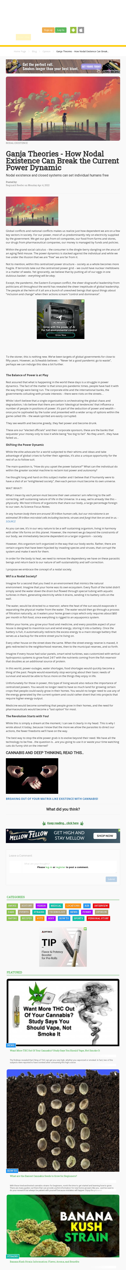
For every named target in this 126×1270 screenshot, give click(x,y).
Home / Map (23, 37)
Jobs (79, 37)
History (27, 905)
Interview (101, 905)
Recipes (27, 918)
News (73, 912)
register (60, 867)
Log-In (60, 29)
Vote (40, 918)
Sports (78, 918)
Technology (57, 912)
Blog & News (52, 37)
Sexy (51, 918)
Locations (73, 905)
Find (38, 37)
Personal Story (98, 918)
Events (100, 37)
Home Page (20, 51)
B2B (87, 905)
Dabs (11, 912)
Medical (56, 905)
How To (64, 918)
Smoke (12, 905)
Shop (89, 37)
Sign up (48, 29)
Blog (34, 51)
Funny (87, 912)
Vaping (12, 918)
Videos (41, 905)
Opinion (46, 51)
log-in (49, 867)
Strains (67, 37)
